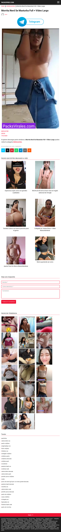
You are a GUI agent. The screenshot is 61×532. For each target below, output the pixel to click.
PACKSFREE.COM (7, 2)
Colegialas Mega (38, 520)
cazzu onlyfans (5, 497)
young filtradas (8, 527)
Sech (6, 14)
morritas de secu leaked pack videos (37, 525)
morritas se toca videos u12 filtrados (17, 521)
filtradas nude (8, 522)
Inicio (3, 6)
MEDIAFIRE (4, 131)
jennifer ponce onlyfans (8, 476)
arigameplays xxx (6, 446)
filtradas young (40, 518)
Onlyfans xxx (5, 451)
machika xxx (5, 486)
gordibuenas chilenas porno (27, 526)
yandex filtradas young (9, 523)
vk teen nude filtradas (41, 527)
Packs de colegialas (18, 522)
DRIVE (3, 133)
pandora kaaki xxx (6, 466)
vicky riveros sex (52, 527)
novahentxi (4, 464)
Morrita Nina (32, 518)
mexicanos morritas (23, 518)
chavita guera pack (9, 525)
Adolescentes (10, 6)
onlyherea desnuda (6, 458)
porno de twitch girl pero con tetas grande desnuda (15, 481)
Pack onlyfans (5, 448)
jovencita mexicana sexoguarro (9, 518)
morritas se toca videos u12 (34, 521)
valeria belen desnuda (7, 471)
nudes (3, 479)
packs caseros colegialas (21, 525)
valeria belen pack (6, 474)
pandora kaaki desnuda (8, 484)
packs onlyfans (6, 443)
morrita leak (45, 521)
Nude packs (27, 522)
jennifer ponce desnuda (8, 492)
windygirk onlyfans (6, 453)
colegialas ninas (49, 518)
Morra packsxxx (26, 528)
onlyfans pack (5, 461)
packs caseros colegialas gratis (24, 523)
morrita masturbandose (19, 527)
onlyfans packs (6, 456)
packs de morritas (6, 507)
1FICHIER (4, 136)
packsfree (4, 438)
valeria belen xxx (6, 441)
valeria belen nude (6, 489)
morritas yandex (28, 520)
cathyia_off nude (30, 527)
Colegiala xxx (5, 499)
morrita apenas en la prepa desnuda (39, 528)
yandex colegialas (14, 526)
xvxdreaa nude (5, 469)
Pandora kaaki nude (7, 504)
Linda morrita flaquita (36, 522)
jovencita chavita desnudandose (15, 520)
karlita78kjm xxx (37, 523)
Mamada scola (39, 526)
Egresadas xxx (5, 502)
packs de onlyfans (6, 494)
